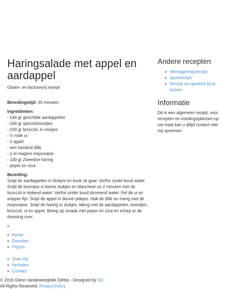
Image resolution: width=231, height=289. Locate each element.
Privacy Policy (52, 286)
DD (100, 280)
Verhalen (20, 265)
